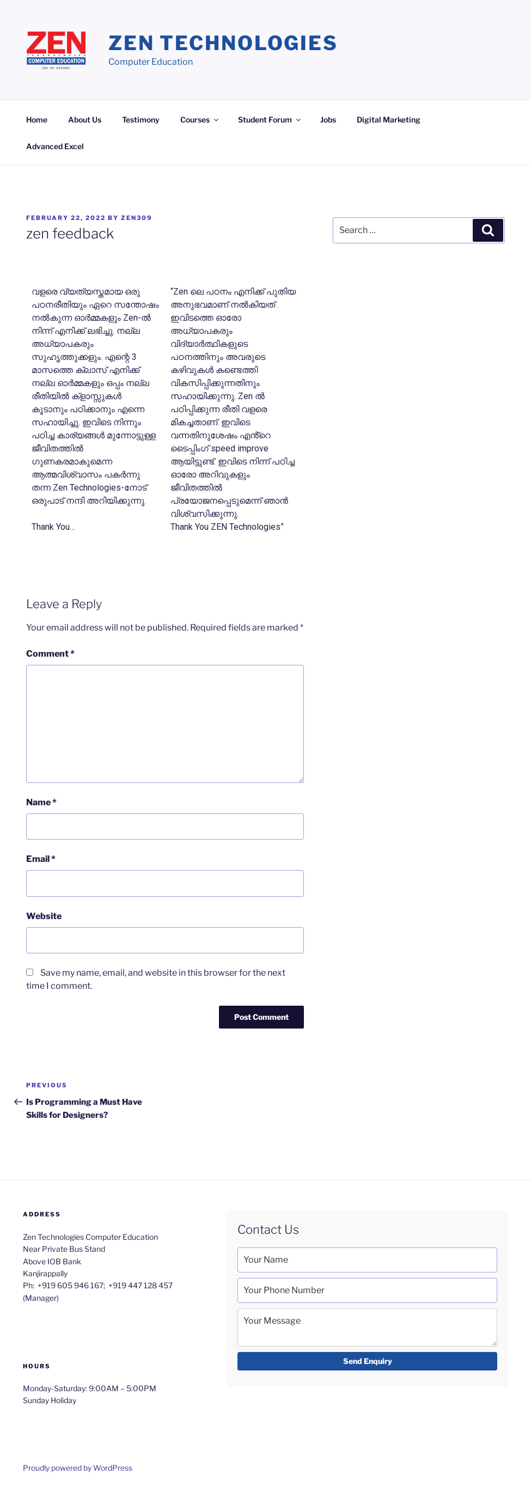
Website (44, 916)
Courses (200, 119)
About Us (84, 119)
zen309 (136, 218)
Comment (50, 653)
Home (36, 119)
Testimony (141, 119)
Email (41, 859)
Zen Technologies (223, 43)
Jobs (328, 119)
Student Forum (270, 119)
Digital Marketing (388, 119)
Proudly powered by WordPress (77, 1467)
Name (41, 802)
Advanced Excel (55, 146)
